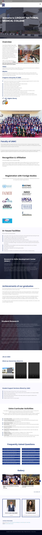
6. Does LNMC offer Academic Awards (9, 461)
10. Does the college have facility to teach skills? (30, 453)
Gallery (21, 470)
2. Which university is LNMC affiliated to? (10, 451)
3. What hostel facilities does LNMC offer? (10, 453)
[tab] (11, 449)
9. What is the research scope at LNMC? (29, 451)
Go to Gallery (37, 491)
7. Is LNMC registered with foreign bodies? (10, 463)
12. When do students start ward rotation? (29, 458)
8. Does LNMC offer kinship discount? (28, 448)
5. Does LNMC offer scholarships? (8, 458)
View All (5, 488)
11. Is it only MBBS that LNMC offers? (28, 456)
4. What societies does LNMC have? (9, 456)
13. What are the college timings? (28, 461)
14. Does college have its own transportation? (30, 463)
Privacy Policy (33, 531)
